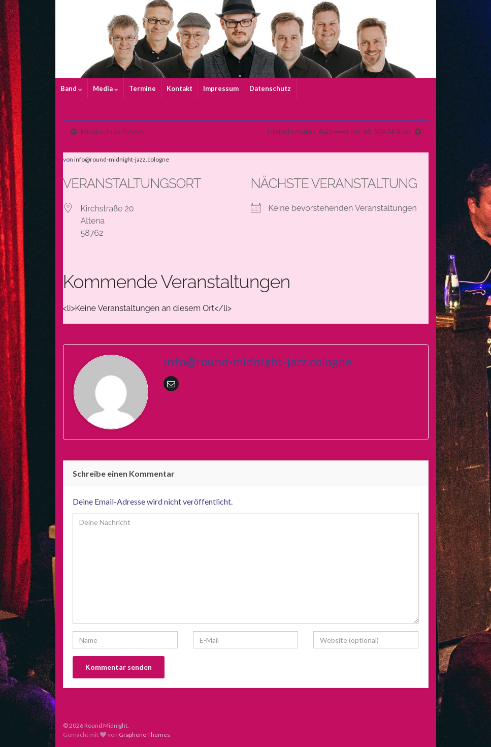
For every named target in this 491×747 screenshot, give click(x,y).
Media (105, 88)
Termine (142, 88)
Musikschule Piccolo (113, 131)
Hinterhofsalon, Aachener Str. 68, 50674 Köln (339, 131)
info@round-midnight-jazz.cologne (121, 159)
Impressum (221, 88)
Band (71, 88)
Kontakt (179, 88)
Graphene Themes (144, 734)
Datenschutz (270, 88)
